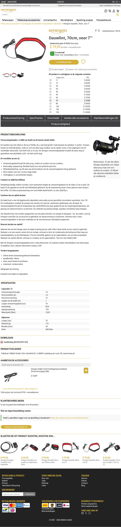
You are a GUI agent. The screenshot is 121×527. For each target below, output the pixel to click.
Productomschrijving (13, 117)
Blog (83, 485)
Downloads (53, 117)
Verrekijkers (66, 19)
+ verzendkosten (74, 47)
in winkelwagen (64, 62)
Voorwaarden (7, 478)
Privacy (5, 483)
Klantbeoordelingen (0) (106, 117)
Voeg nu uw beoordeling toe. (16, 427)
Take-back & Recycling (11, 485)
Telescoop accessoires (28, 19)
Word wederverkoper (89, 506)
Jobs (44, 480)
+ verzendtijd (84, 55)
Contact (84, 483)
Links (44, 485)
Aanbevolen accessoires (76, 117)
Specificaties (36, 117)
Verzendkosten (48, 508)
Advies (84, 480)
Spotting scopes (84, 19)
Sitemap (45, 483)
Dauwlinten (47, 23)
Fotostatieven (103, 19)
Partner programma (89, 504)
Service (84, 478)
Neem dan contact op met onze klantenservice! (69, 418)
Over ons (45, 478)
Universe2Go (50, 19)
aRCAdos (57, 23)
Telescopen (8, 19)
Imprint (5, 480)
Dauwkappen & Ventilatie (31, 23)
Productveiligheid (60, 123)
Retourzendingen (48, 511)
